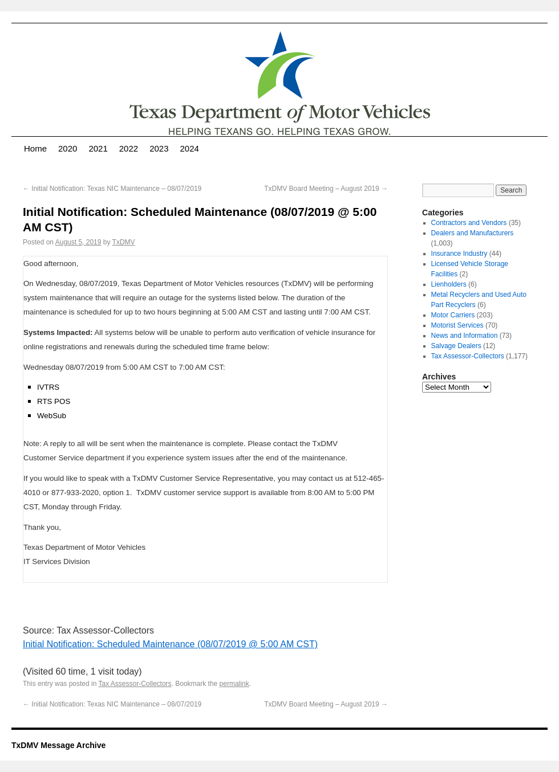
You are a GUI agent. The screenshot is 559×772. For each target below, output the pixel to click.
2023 (158, 148)
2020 (67, 148)
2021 (97, 148)
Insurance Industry (459, 254)
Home (35, 148)
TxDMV (123, 242)
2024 (189, 148)
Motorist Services (457, 325)
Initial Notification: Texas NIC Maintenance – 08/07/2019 (112, 189)
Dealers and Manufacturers (472, 233)
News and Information (464, 336)
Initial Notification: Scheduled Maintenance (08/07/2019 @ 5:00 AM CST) (170, 644)
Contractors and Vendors (469, 223)
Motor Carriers (453, 315)
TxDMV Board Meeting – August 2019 (326, 189)
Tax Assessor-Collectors (135, 684)
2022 (128, 148)
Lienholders (449, 284)
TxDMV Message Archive (58, 745)
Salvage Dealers (456, 346)
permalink (234, 684)
